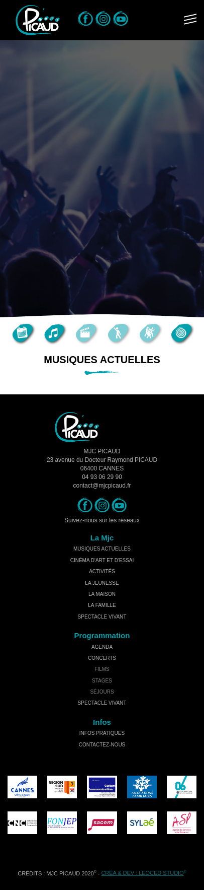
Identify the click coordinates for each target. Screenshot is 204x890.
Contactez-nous (102, 744)
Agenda (102, 647)
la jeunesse (102, 583)
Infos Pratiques (102, 733)
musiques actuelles (102, 549)
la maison (102, 594)
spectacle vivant (102, 617)
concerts (102, 658)
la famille (102, 605)
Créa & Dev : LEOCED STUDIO (142, 873)
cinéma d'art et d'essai (102, 560)
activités (102, 571)
